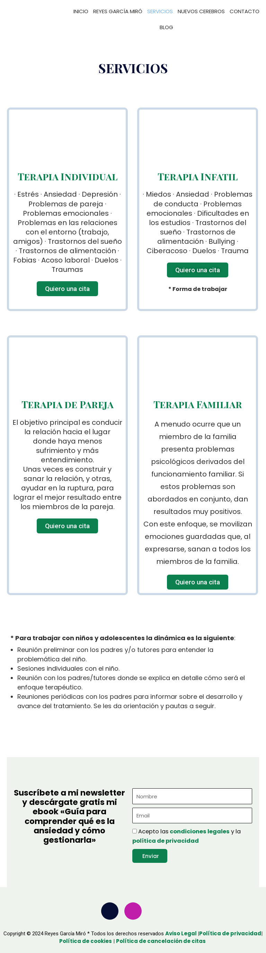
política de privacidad (165, 841)
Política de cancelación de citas (161, 941)
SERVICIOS (160, 11)
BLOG (166, 27)
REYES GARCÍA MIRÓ (117, 11)
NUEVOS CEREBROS (201, 11)
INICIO (80, 11)
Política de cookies (85, 941)
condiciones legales (200, 831)
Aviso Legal (181, 933)
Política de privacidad (230, 933)
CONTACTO (244, 11)
